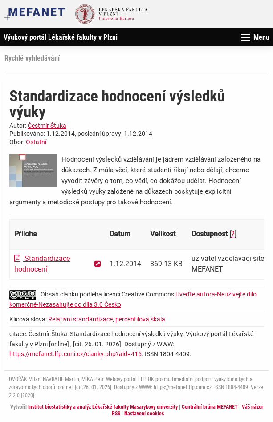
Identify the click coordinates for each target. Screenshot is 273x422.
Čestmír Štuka (47, 125)
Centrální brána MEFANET (210, 407)
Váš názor (252, 407)
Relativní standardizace (80, 319)
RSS (116, 413)
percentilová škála (140, 319)
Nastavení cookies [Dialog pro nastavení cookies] (144, 413)
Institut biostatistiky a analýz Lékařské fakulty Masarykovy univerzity (103, 407)
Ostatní (36, 142)
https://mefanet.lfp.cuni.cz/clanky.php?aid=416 (75, 353)
